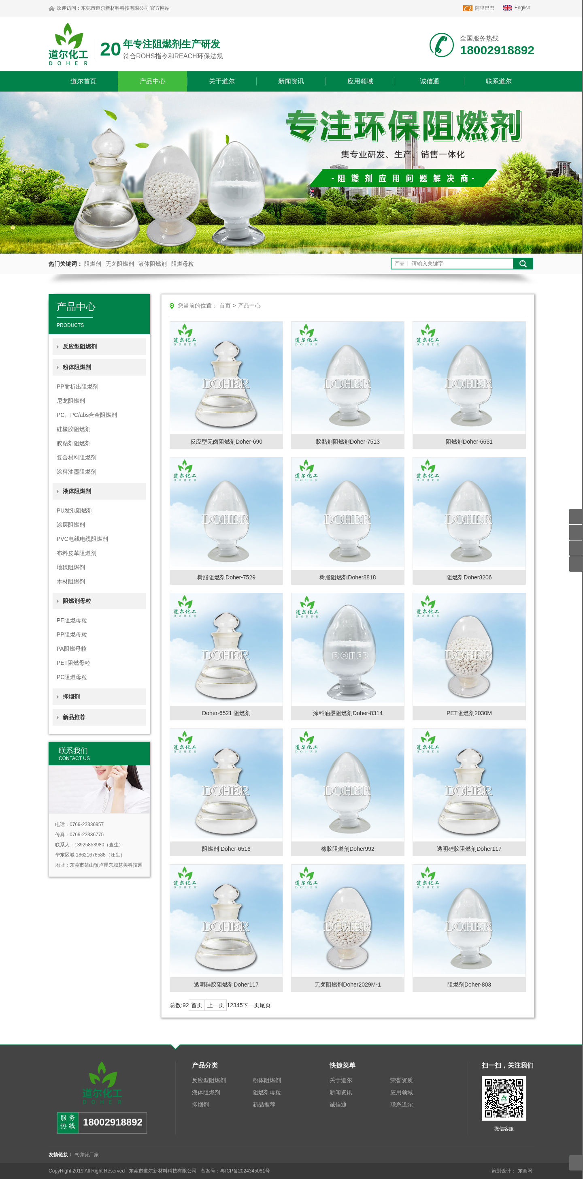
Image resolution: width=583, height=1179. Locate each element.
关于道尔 (222, 81)
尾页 (265, 1005)
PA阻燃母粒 (72, 648)
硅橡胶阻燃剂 (74, 429)
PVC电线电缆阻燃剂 (82, 539)
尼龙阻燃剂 (71, 400)
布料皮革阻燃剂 (76, 553)
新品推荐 (74, 717)
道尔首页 (83, 81)
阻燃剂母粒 (267, 1092)
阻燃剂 (92, 264)
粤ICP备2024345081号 (245, 1171)
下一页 (251, 1005)
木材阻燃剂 (71, 581)
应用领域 (360, 81)
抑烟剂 (71, 696)
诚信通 (429, 81)
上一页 (215, 1005)
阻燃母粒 (182, 264)
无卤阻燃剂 (120, 264)
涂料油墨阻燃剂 (76, 471)
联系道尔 (499, 81)
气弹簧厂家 (86, 1155)
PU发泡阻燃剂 (75, 510)
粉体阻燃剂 (267, 1080)
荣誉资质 (401, 1080)
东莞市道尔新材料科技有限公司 (115, 8)
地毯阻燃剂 (71, 567)
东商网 (525, 1171)
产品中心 (153, 81)
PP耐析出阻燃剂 (77, 386)
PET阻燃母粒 (73, 663)
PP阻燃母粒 (72, 634)
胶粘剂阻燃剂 (74, 443)
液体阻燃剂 (152, 264)
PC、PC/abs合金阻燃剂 (87, 415)
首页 (225, 305)
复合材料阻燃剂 (76, 457)
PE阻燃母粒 (72, 620)
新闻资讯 (291, 81)
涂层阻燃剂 (71, 524)
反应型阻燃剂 (80, 346)
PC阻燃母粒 (72, 677)
